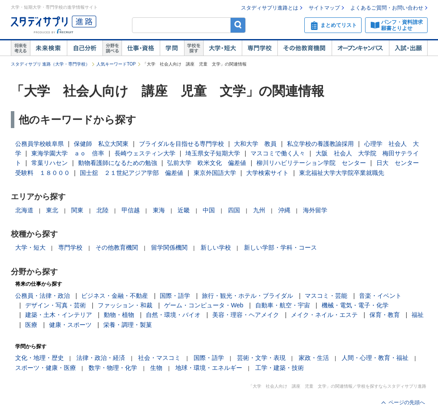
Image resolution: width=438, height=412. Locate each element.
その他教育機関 (304, 48)
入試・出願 (408, 48)
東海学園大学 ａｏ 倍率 (67, 153)
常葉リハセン (49, 162)
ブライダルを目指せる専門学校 (181, 143)
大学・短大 (222, 48)
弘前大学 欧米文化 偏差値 (206, 162)
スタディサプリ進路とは (269, 8)
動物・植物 (119, 314)
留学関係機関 (169, 247)
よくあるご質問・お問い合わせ (386, 8)
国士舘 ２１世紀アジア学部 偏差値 (131, 172)
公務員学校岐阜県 (39, 143)
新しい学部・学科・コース (280, 247)
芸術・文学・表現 (261, 357)
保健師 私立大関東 (101, 143)
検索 (238, 25)
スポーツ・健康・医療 (45, 367)
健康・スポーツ (70, 324)
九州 (259, 210)
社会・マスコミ (159, 357)
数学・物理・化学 (113, 367)
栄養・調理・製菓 (127, 324)
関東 (77, 210)
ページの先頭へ (407, 402)
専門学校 (259, 48)
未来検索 (48, 48)
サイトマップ (324, 8)
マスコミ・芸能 (326, 295)
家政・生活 (314, 357)
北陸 (102, 210)
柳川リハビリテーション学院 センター (311, 162)
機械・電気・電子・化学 (355, 305)
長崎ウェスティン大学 (145, 153)
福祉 (418, 314)
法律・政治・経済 (100, 357)
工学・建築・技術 (279, 367)
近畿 (184, 210)
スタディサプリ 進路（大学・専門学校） (50, 64)
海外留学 (315, 210)
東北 (52, 210)
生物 (156, 367)
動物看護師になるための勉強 (117, 162)
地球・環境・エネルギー (208, 367)
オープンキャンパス (360, 48)
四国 (234, 210)
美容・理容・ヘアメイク (245, 314)
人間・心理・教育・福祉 (375, 357)
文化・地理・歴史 (39, 357)
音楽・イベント (380, 295)
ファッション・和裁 (125, 305)
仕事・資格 (141, 48)
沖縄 (284, 210)
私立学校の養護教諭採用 (320, 143)
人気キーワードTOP (115, 64)
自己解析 (84, 48)
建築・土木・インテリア (58, 314)
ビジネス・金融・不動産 (114, 295)
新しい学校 (216, 247)
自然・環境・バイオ (173, 314)
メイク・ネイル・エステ (324, 314)
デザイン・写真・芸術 (55, 305)
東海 (159, 210)
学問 (172, 48)
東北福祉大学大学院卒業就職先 (341, 172)
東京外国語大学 (215, 172)
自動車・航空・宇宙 (282, 305)
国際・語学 (175, 295)
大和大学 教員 (255, 143)
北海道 (24, 210)
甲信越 (131, 210)
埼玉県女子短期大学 (212, 153)
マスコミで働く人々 (277, 153)
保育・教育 (384, 314)
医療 (31, 324)
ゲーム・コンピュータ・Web (204, 305)
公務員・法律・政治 (42, 295)
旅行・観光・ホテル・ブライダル (247, 295)
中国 (209, 210)
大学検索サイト (267, 172)
